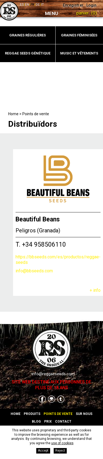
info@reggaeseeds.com (53, 373)
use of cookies (62, 443)
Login (91, 5)
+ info (95, 290)
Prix (48, 421)
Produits (32, 414)
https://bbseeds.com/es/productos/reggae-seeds (58, 259)
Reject (60, 450)
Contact (63, 421)
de (38, 5)
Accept (43, 450)
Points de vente (35, 114)
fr (32, 5)
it (42, 5)
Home (13, 114)
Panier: (86, 13)
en (27, 5)
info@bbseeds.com (34, 270)
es (22, 5)
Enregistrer (73, 5)
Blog (36, 421)
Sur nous (84, 414)
